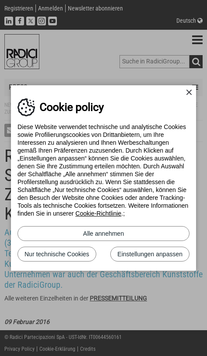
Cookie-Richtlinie (98, 213)
